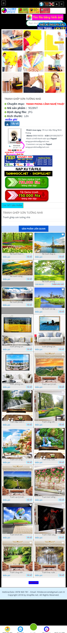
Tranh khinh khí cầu (17, 535)
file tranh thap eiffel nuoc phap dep (49, 254)
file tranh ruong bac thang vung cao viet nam (17, 276)
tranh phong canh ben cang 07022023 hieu (17, 384)
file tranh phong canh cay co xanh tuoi (49, 281)
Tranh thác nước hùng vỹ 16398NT (49, 572)
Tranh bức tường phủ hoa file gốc (49, 497)
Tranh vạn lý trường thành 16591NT (17, 497)
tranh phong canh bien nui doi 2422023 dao (49, 347)
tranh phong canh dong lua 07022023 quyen (17, 347)
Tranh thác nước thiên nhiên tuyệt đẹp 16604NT (49, 460)
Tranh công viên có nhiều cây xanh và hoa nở (49, 422)
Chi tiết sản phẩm (12, 205)
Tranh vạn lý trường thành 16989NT (49, 384)
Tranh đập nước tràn (17, 422)
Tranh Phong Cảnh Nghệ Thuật (45, 103)
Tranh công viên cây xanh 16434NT (17, 572)
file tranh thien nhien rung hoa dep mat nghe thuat (17, 254)
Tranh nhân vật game (49, 535)
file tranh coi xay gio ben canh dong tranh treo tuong (49, 309)
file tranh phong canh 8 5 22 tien (17, 302)
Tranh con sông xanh (17, 460)
